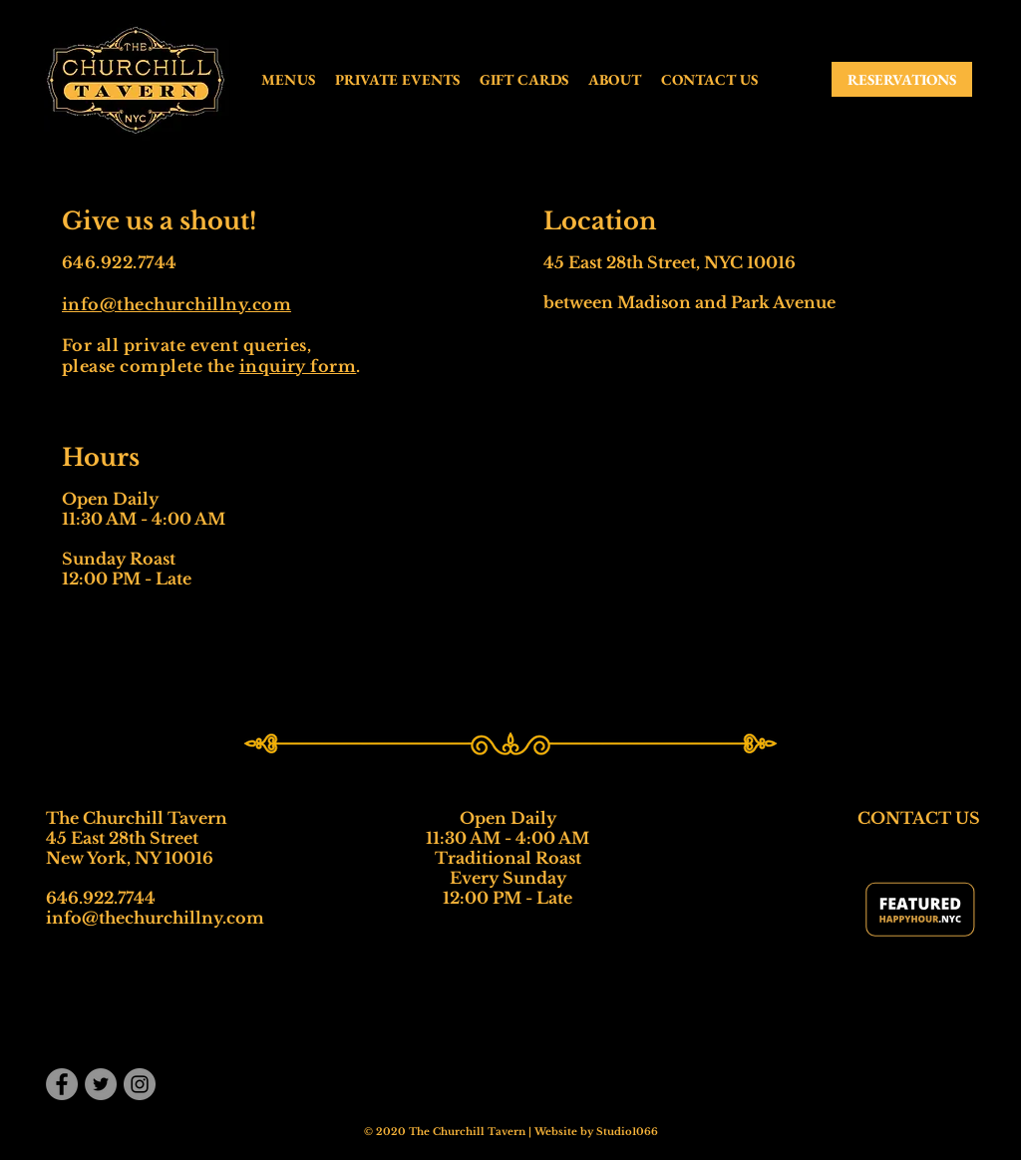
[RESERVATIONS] (902, 79)
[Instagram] (140, 1084)
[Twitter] (101, 1084)
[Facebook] (62, 1084)
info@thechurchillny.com (176, 304)
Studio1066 (627, 1131)
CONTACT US (918, 818)
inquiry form (298, 366)
